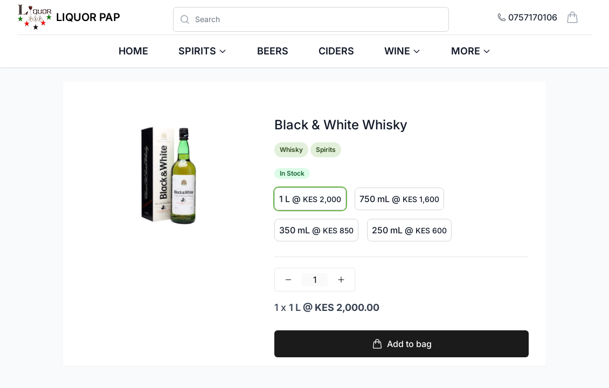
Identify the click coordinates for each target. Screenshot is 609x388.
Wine (402, 51)
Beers (272, 51)
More (471, 51)
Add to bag (402, 343)
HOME (133, 51)
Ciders (336, 51)
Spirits (202, 51)
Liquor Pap (88, 17)
